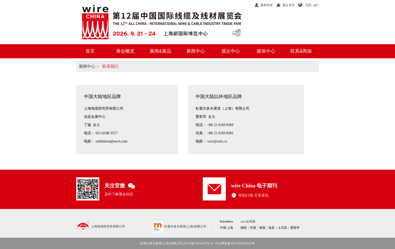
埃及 (271, 227)
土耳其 (282, 227)
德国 (243, 227)
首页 (90, 51)
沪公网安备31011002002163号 (235, 243)
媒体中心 (266, 51)
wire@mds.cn (217, 141)
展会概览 (125, 51)
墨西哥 (295, 227)
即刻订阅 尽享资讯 (249, 195)
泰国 (262, 227)
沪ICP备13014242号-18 (198, 243)
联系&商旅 (301, 51)
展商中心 (195, 51)
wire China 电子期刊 (254, 185)
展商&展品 (160, 51)
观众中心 (230, 51)
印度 (253, 227)
